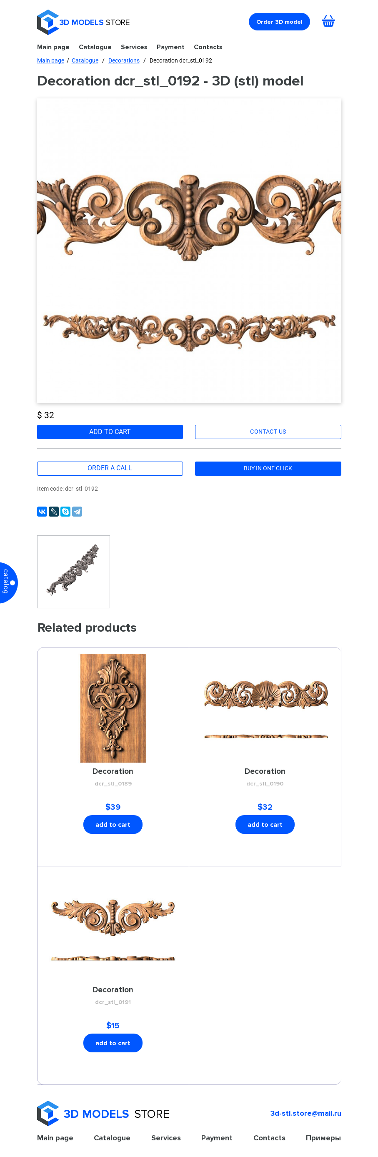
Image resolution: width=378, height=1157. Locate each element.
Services (134, 46)
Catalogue (95, 46)
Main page (53, 46)
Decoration (113, 777)
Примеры (323, 1138)
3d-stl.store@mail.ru (305, 1113)
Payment (171, 46)
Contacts (208, 46)
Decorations (124, 60)
